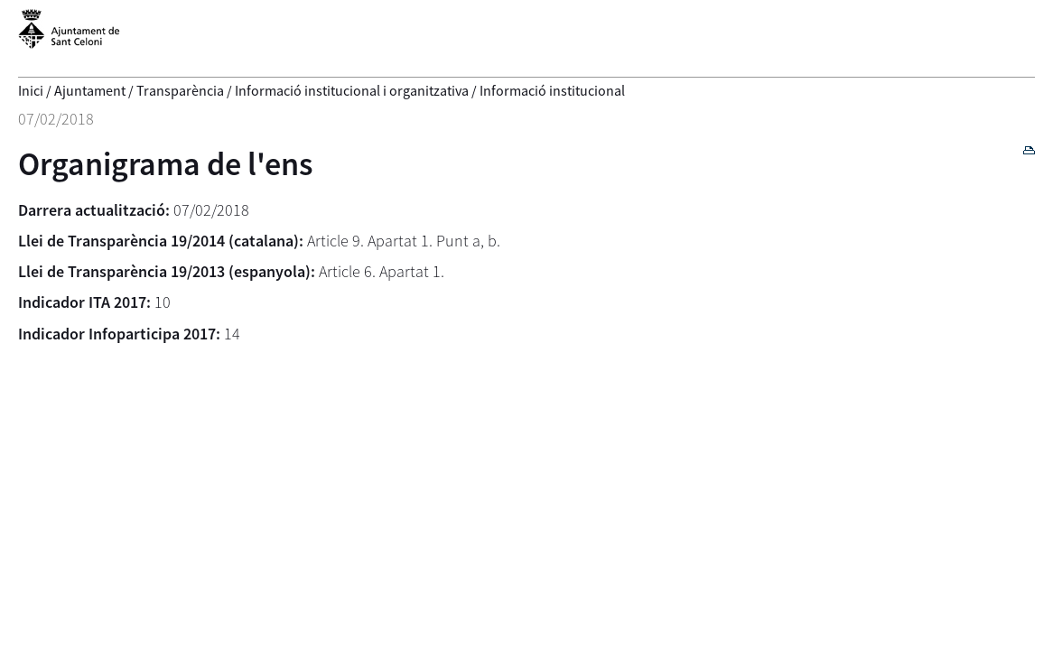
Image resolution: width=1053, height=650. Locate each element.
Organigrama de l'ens (165, 164)
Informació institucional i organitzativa (352, 90)
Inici (30, 90)
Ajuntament (90, 90)
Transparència (180, 90)
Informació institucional (552, 90)
